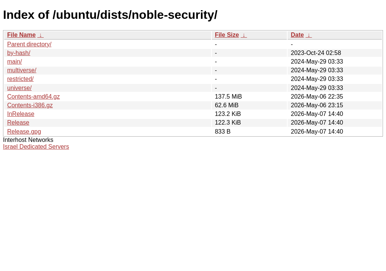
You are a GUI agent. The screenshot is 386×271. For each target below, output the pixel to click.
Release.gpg (24, 131)
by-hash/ (18, 53)
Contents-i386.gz (30, 105)
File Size (227, 35)
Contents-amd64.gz (33, 96)
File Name (21, 35)
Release (18, 122)
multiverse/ (21, 70)
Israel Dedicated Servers (36, 146)
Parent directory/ (29, 44)
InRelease (20, 114)
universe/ (19, 88)
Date (297, 35)
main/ (14, 61)
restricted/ (20, 79)
